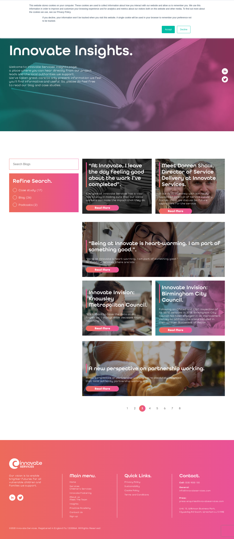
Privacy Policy (132, 482)
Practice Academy (80, 508)
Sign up (74, 516)
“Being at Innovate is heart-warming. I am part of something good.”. (154, 246)
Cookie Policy (131, 490)
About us (75, 497)
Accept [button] (168, 29)
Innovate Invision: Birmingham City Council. (185, 293)
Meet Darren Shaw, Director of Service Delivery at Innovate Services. (189, 174)
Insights (74, 504)
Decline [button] (183, 29)
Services (75, 486)
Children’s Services (80, 489)
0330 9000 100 (192, 482)
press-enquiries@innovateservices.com (201, 501)
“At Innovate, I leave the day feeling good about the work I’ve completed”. (116, 174)
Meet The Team (78, 499)
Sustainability (132, 486)
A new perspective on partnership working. (147, 368)
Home (73, 482)
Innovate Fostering (81, 493)
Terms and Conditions (136, 494)
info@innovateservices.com (195, 490)
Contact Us (76, 512)
